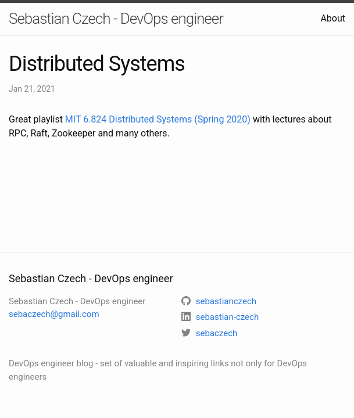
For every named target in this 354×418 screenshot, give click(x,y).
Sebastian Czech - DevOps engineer (116, 18)
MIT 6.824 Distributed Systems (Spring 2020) (158, 119)
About (332, 18)
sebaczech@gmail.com (54, 314)
